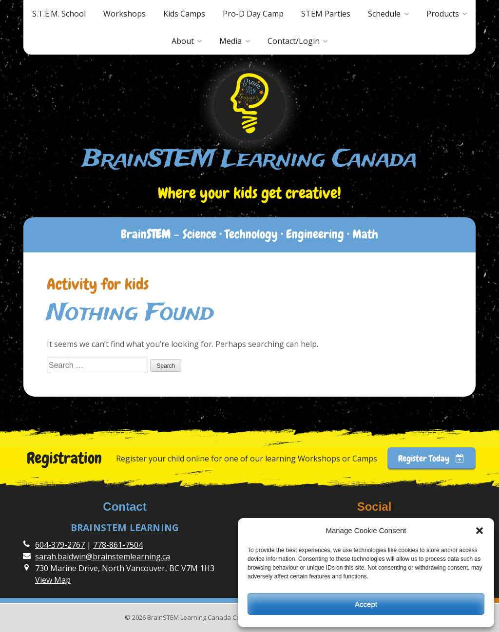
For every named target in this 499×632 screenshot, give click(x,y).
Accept (366, 604)
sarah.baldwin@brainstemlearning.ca (102, 556)
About (183, 41)
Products (442, 13)
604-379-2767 (60, 544)
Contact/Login (294, 41)
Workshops (124, 13)
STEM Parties (325, 13)
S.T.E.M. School (59, 13)
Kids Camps (184, 13)
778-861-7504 (118, 544)
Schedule (384, 13)
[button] (479, 531)
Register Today (431, 458)
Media (230, 41)
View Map (53, 580)
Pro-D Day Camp (253, 13)
